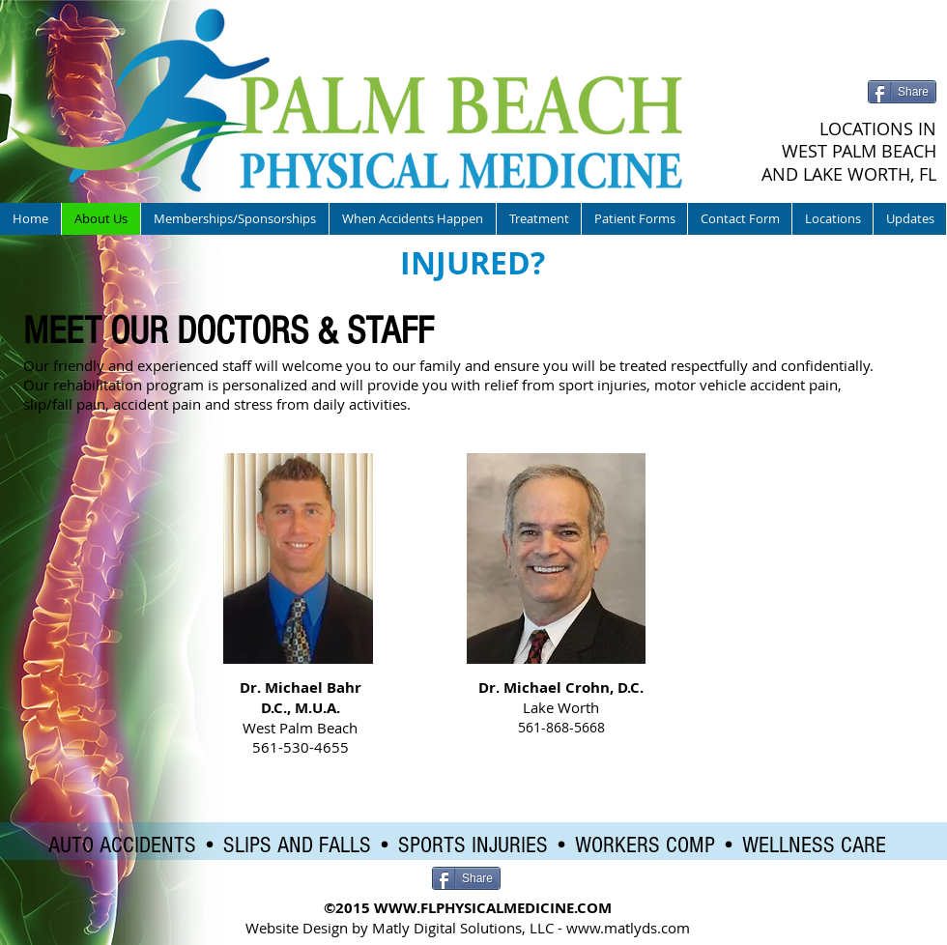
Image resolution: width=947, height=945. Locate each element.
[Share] (902, 91)
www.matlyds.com (628, 927)
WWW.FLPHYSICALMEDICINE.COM (493, 908)
